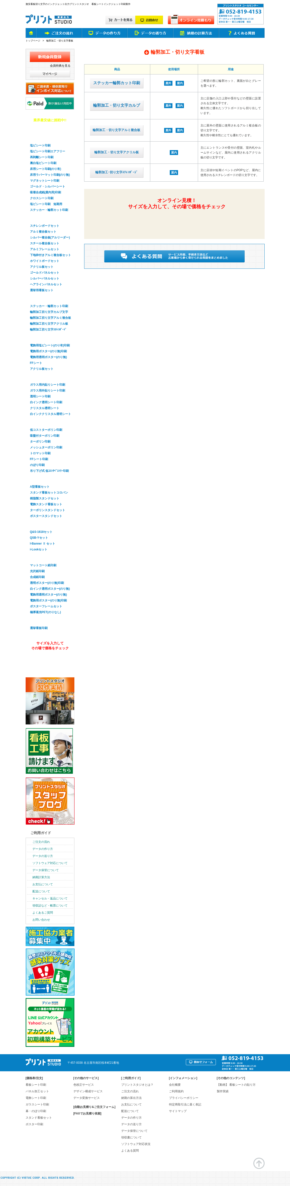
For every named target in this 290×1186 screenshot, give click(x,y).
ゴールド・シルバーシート (47, 186)
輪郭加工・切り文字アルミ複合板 (116, 130)
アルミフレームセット (44, 249)
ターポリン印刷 (40, 441)
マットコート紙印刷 (43, 565)
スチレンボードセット (44, 225)
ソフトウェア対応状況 (135, 1144)
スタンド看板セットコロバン (49, 492)
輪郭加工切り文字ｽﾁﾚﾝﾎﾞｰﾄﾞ (48, 329)
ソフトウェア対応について (50, 863)
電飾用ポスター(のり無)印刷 (48, 351)
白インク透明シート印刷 (46, 402)
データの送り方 (42, 856)
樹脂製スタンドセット (44, 498)
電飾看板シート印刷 (44, 338)
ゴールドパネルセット (44, 272)
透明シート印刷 (40, 396)
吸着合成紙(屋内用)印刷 (45, 192)
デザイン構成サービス (88, 1091)
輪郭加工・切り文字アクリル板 (116, 152)
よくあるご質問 (42, 912)
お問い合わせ (41, 919)
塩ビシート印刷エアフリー (47, 151)
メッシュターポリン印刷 (46, 447)
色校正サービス (83, 1084)
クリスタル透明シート (44, 408)
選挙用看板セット (41, 290)
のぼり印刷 (37, 465)
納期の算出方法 (131, 1098)
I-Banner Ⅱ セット (42, 543)
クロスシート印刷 (41, 198)
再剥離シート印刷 (41, 157)
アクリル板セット (41, 266)
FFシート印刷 (39, 459)
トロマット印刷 (40, 453)
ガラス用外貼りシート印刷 (47, 390)
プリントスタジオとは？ (137, 1084)
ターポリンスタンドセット (47, 510)
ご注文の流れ (41, 842)
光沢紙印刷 (37, 571)
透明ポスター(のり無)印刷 (47, 583)
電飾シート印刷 (36, 1098)
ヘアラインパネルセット (46, 284)
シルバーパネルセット (44, 278)
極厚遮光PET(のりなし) (45, 612)
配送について (41, 891)
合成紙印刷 (37, 577)
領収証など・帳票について (50, 905)
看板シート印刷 (36, 1084)
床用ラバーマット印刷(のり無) (50, 174)
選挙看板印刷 (39, 620)
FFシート (36, 363)
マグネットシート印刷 (44, 180)
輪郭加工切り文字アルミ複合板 (50, 318)
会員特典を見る (60, 65)
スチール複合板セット (44, 243)
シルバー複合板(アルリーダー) (50, 237)
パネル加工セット (37, 1091)
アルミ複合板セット (43, 231)
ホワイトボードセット (44, 261)
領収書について (131, 1137)
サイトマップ (178, 1111)
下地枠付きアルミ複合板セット (50, 255)
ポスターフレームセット (46, 606)
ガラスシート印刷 (42, 377)
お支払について (42, 884)
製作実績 (223, 1091)
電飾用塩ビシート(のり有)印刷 (50, 345)
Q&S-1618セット (41, 532)
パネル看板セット (42, 218)
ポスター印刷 (39, 557)
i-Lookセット (39, 549)
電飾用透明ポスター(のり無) (48, 357)
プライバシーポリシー (183, 1098)
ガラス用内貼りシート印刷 (47, 384)
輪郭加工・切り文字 (44, 298)
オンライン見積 (49, 661)
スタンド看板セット (44, 479)
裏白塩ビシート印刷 (43, 163)
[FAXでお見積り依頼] (87, 1113)
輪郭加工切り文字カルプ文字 (49, 312)
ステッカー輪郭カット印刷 (116, 83)
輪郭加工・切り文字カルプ (116, 105)
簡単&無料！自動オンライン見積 (176, 221)
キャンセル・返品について (50, 898)
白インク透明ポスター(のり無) (50, 588)
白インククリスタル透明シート (50, 414)
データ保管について (45, 870)
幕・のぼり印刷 (40, 422)
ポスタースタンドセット (46, 516)
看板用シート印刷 (42, 138)
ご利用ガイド (40, 833)
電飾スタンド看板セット (46, 504)
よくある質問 (130, 1150)
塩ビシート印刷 (40, 145)
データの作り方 (42, 849)
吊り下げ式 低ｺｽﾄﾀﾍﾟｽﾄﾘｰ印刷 (49, 471)
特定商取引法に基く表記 (185, 1104)
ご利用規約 (176, 1091)
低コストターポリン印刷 (46, 430)
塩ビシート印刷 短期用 (46, 204)
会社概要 (175, 1084)
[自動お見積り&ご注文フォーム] (94, 1107)
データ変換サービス (86, 1098)
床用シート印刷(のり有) (45, 169)
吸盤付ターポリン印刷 (44, 435)
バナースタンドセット (46, 524)
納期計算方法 (41, 877)
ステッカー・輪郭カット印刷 (49, 210)
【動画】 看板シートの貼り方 (236, 1084)
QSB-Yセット (39, 537)
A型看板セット (40, 486)
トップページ (33, 40)
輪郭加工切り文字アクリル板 (49, 323)
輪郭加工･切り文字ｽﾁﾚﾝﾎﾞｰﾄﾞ (116, 172)
